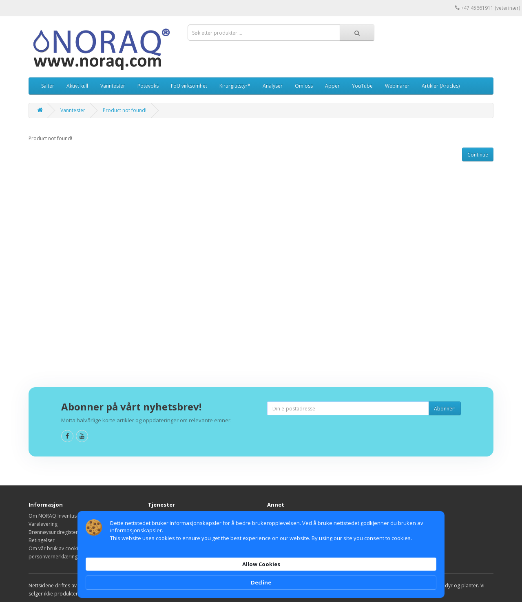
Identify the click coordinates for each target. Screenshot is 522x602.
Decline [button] (417, 567)
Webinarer (397, 85)
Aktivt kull (77, 85)
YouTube (362, 85)
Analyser (273, 85)
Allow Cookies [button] (364, 567)
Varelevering (43, 523)
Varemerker (280, 515)
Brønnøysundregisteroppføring (65, 532)
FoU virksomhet (189, 85)
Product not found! (124, 110)
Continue (477, 154)
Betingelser (42, 540)
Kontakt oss (161, 515)
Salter (47, 85)
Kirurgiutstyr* (234, 85)
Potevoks (148, 85)
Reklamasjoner (165, 523)
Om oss (304, 85)
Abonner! (445, 408)
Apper (332, 85)
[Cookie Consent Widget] (261, 567)
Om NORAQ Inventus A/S (57, 515)
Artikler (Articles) (441, 85)
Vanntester (112, 85)
